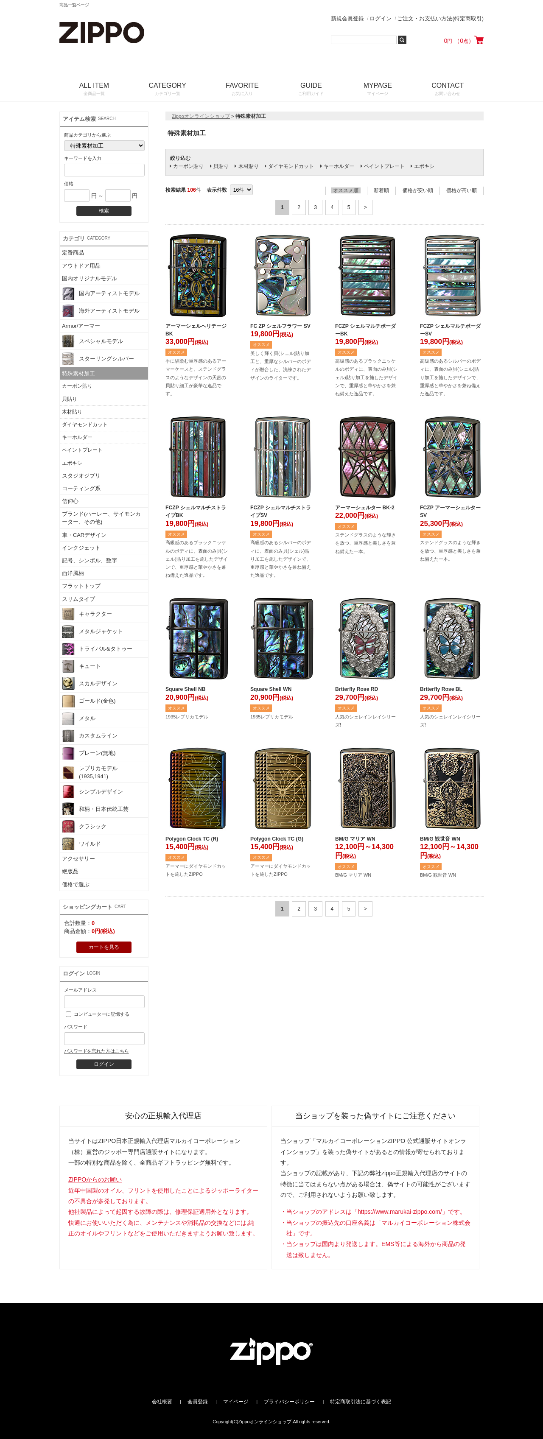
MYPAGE (378, 90)
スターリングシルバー (98, 358)
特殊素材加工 (78, 373)
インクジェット (81, 548)
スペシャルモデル (92, 341)
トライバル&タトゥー (97, 649)
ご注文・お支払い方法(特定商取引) (440, 18)
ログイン (380, 18)
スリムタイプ (78, 599)
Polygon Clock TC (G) (276, 839)
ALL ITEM (94, 90)
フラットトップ (81, 586)
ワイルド (81, 843)
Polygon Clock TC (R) (191, 839)
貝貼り (69, 399)
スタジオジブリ (81, 475)
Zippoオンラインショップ (201, 116)
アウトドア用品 (81, 266)
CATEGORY (167, 90)
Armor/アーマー (81, 326)
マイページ (236, 1401)
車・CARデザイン (84, 535)
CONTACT (448, 90)
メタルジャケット (92, 631)
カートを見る (104, 947)
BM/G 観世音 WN (440, 839)
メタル (78, 718)
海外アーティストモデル (101, 311)
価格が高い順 (461, 190)
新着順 (381, 190)
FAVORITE (242, 90)
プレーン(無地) (89, 753)
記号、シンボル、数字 (89, 560)
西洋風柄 (73, 573)
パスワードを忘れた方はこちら (96, 1050)
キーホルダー (77, 437)
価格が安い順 (418, 190)
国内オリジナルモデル (89, 278)
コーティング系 (81, 488)
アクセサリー (78, 858)
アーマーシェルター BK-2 (365, 508)
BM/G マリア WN (355, 839)
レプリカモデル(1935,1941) (90, 772)
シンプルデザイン (92, 791)
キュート (81, 666)
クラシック (84, 826)
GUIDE (311, 90)
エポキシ (72, 463)
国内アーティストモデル (101, 293)
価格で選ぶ (76, 884)
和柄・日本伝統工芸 (95, 808)
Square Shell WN (270, 689)
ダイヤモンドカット (85, 425)
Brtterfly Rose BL (441, 689)
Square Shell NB (185, 689)
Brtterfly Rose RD (356, 689)
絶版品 (70, 871)
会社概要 (162, 1401)
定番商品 (73, 252)
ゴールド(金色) (89, 701)
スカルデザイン (90, 683)
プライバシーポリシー (289, 1401)
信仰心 (70, 501)
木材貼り (72, 412)
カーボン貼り (77, 386)
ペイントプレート (82, 450)
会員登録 (198, 1401)
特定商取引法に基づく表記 (360, 1401)
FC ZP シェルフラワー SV (280, 326)
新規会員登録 (347, 18)
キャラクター (87, 614)
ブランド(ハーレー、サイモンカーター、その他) (101, 518)
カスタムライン (90, 735)
